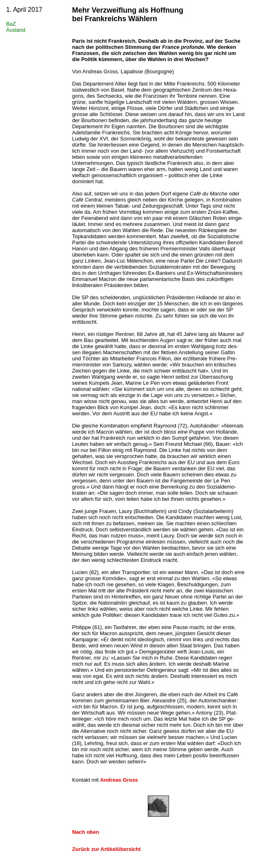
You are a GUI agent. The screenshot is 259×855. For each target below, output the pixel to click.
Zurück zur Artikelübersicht (106, 849)
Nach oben (85, 832)
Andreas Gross (119, 780)
